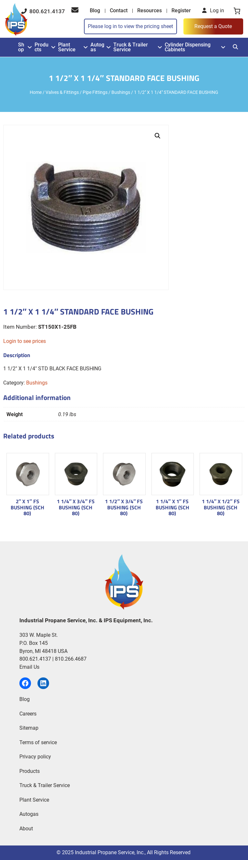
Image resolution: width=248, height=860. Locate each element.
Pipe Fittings (95, 92)
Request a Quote (213, 26)
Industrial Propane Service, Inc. (110, 852)
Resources (149, 10)
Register (181, 10)
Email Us (29, 667)
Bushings (120, 92)
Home (36, 92)
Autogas (97, 47)
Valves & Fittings (62, 92)
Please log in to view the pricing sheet (130, 26)
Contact (119, 10)
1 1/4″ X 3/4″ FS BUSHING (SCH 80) (76, 507)
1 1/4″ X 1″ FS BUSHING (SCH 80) (172, 507)
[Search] (235, 47)
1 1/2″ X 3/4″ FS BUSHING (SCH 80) (124, 507)
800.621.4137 (43, 11)
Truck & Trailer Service (130, 47)
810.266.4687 (71, 659)
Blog (95, 10)
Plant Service (67, 47)
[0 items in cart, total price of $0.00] (237, 10)
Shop (21, 47)
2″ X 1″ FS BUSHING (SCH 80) (27, 507)
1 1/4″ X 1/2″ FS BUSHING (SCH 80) (221, 507)
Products (41, 47)
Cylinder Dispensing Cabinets (188, 47)
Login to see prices (24, 341)
